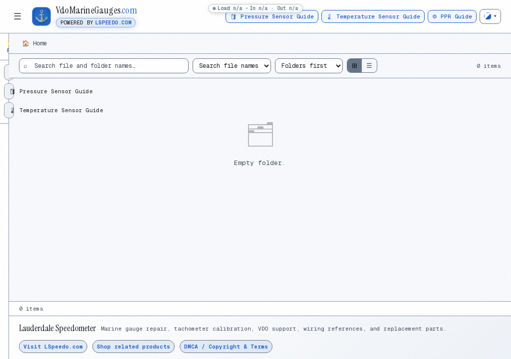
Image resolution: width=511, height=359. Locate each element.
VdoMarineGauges (96, 10)
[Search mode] (327, 65)
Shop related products (248, 346)
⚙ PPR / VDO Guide (39, 67)
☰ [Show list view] (465, 65)
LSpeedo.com (113, 22)
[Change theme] (490, 16)
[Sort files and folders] (404, 65)
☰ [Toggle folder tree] (17, 16)
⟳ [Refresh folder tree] (110, 44)
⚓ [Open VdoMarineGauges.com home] (41, 15)
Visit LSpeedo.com (168, 346)
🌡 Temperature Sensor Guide (373, 16)
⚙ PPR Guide (452, 16)
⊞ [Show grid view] (450, 65)
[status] (255, 8)
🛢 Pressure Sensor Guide (272, 16)
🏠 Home (149, 43)
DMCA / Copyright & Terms (341, 346)
